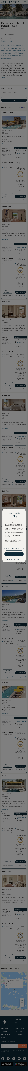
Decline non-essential (14, 548)
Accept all (14, 554)
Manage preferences (14, 559)
